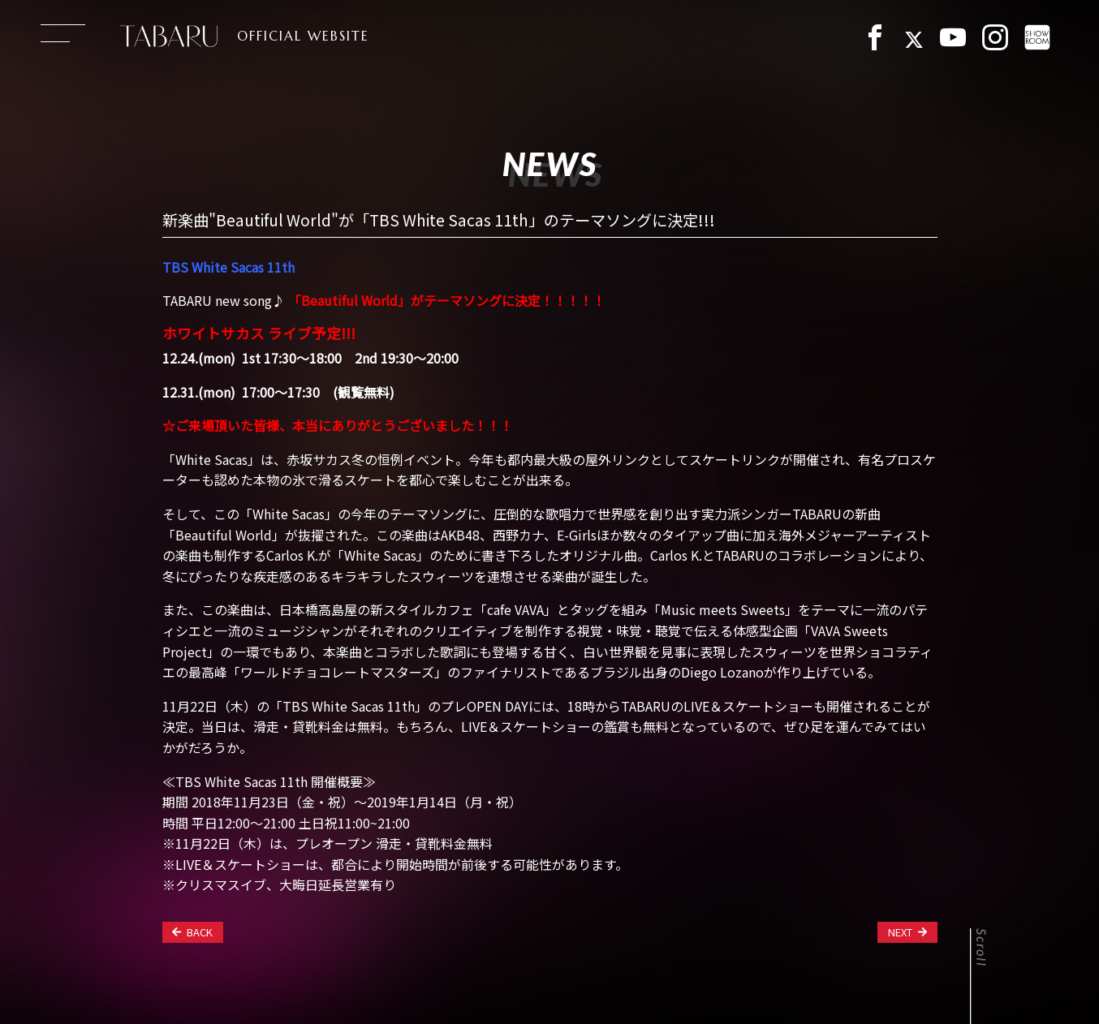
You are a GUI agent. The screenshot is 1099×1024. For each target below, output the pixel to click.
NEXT (907, 932)
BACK (192, 932)
